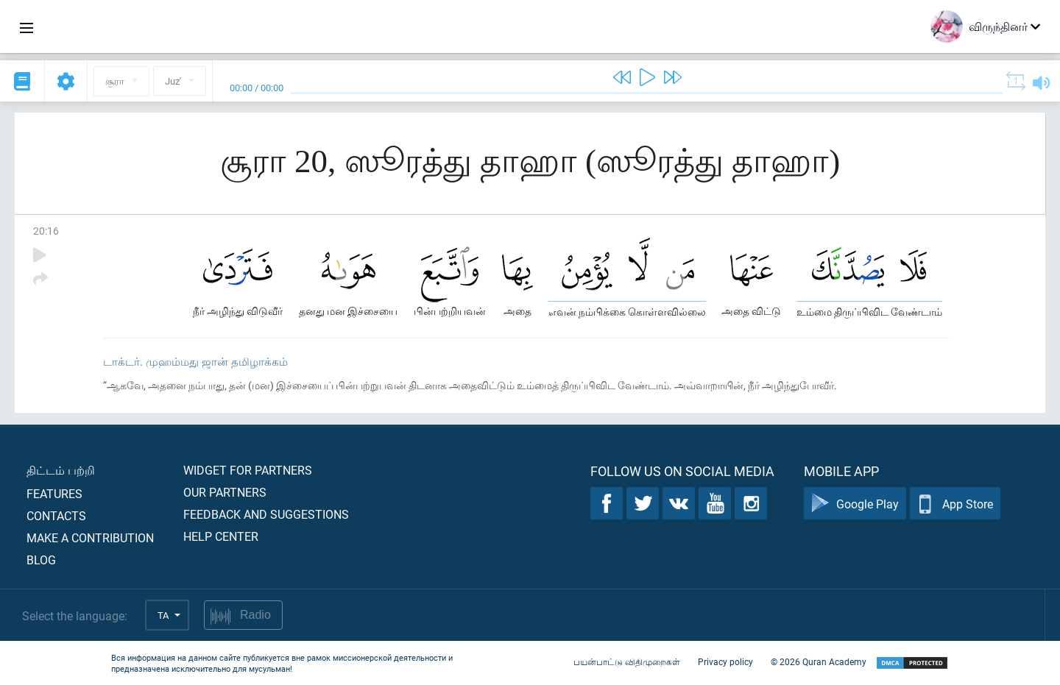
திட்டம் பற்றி (60, 470)
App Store (955, 503)
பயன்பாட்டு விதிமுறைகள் (626, 661)
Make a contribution (90, 537)
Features (54, 493)
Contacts (56, 515)
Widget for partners (247, 470)
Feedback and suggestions (266, 514)
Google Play (855, 503)
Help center (220, 536)
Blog (41, 559)
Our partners (224, 492)
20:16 (46, 231)
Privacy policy (725, 661)
